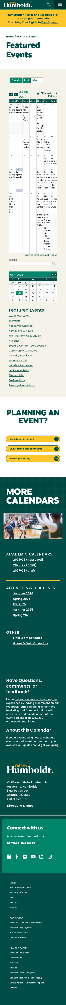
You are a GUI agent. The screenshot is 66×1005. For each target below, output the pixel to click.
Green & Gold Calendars (30, 643)
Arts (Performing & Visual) (25, 336)
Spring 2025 (21, 615)
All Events (14, 321)
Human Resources (19, 932)
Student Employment (21, 927)
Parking (14, 962)
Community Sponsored (23, 351)
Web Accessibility (20, 887)
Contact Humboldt (21, 842)
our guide (24, 745)
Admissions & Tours (21, 331)
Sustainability (17, 380)
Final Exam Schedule (27, 638)
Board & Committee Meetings (27, 346)
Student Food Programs (23, 972)
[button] (48, 4)
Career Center (18, 937)
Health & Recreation (21, 365)
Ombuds (13, 987)
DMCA (12, 897)
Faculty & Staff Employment (26, 922)
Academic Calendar (21, 326)
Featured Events (26, 310)
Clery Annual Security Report (27, 982)
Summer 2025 (23, 609)
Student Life (16, 375)
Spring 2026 (21, 599)
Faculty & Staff (18, 360)
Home (10, 37)
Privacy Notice (18, 892)
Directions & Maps (20, 806)
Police (13, 967)
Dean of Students (19, 952)
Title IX (15, 902)
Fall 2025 (19, 604)
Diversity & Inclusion (21, 355)
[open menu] (60, 4)
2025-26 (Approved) (28, 559)
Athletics (14, 341)
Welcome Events (19, 316)
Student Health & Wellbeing (26, 977)
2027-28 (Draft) (25, 570)
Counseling (16, 957)
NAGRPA (13, 907)
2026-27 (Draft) (25, 565)
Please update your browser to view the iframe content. (33, 80)
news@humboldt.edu (23, 721)
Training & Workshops (22, 385)
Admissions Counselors (25, 836)
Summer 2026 (23, 593)
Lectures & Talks (19, 370)
